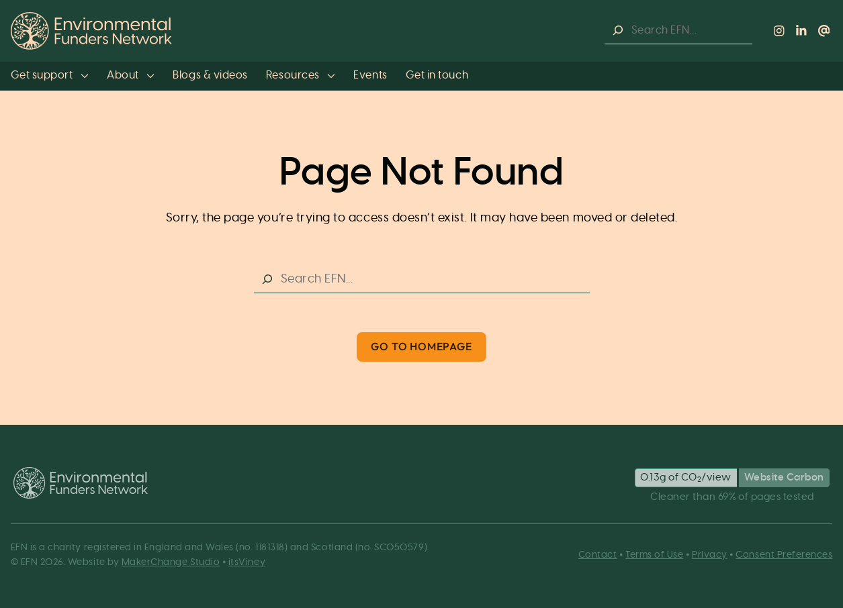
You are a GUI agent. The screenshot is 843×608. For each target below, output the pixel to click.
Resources (300, 75)
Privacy (709, 555)
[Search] (618, 30)
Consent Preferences (784, 555)
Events (370, 75)
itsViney (246, 562)
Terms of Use (654, 555)
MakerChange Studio (171, 562)
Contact (597, 555)
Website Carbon (784, 477)
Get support (50, 75)
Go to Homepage (421, 346)
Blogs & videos (210, 75)
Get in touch (437, 75)
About (130, 75)
